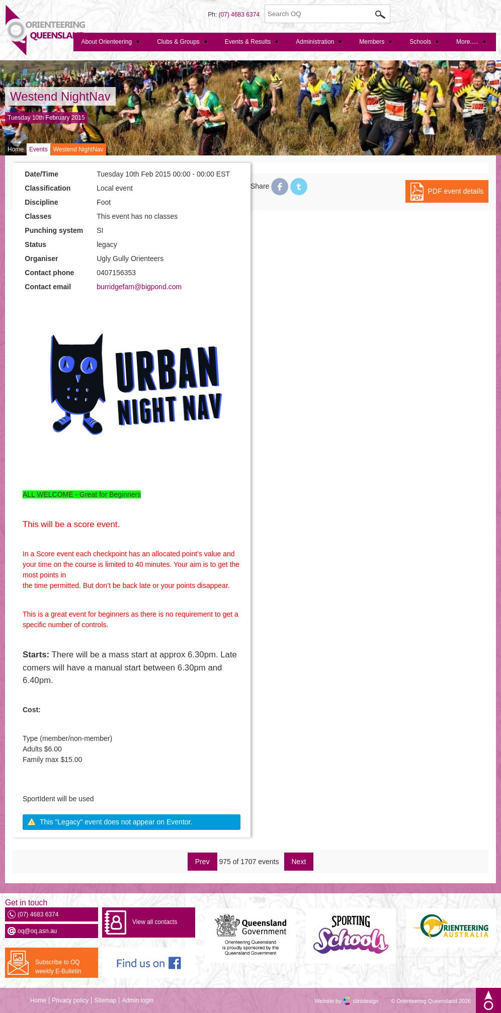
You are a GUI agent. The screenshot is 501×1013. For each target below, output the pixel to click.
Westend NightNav (60, 96)
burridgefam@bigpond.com (139, 287)
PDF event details (456, 191)
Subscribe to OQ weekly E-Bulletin (58, 967)
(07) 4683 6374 (239, 14)
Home (16, 149)
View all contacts (154, 921)
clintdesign (357, 1001)
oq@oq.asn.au (37, 931)
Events (38, 149)
